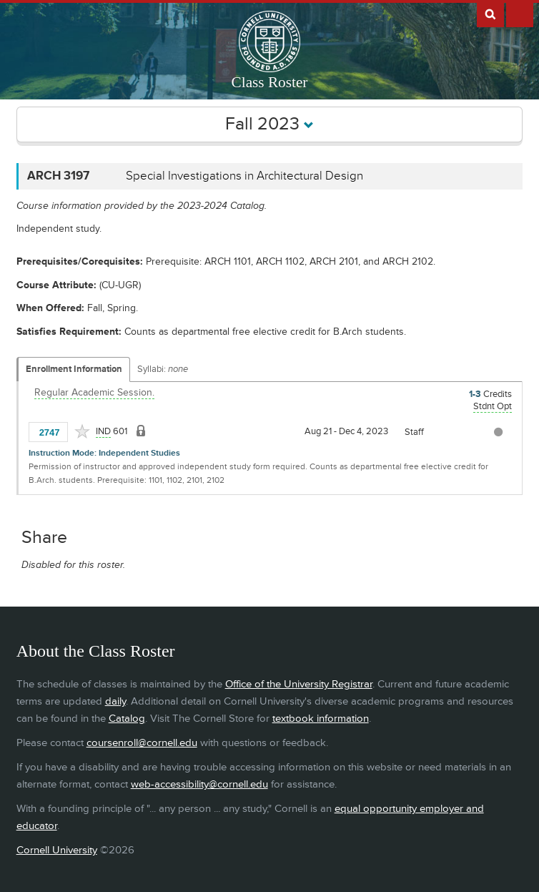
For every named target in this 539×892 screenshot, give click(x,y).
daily (115, 701)
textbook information (320, 718)
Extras (519, 13)
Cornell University (56, 850)
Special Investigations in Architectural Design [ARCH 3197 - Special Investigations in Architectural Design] (244, 176)
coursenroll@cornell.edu (141, 743)
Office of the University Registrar (298, 684)
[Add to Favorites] (82, 431)
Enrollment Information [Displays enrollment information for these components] (74, 369)
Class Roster (270, 82)
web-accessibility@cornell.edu (199, 784)
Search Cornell (490, 13)
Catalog (127, 718)
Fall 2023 (269, 124)
